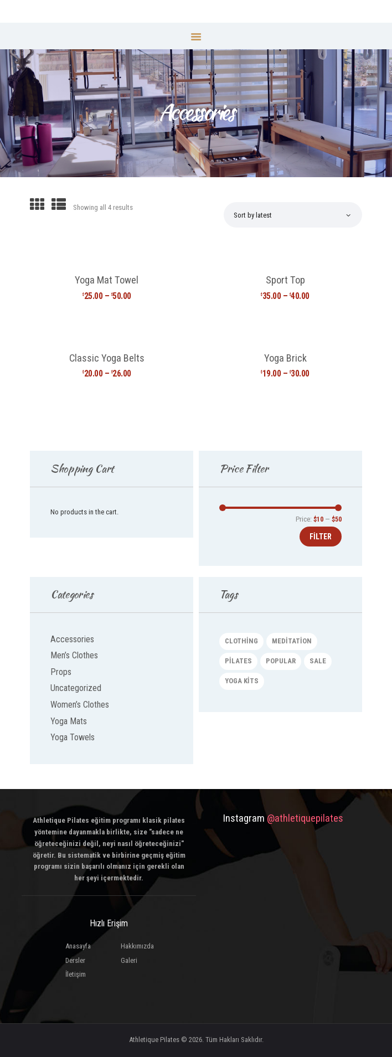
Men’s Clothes (74, 655)
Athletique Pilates (154, 1039)
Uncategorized (75, 688)
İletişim (75, 974)
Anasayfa (78, 946)
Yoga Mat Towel (106, 280)
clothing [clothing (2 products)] (241, 641)
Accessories (72, 639)
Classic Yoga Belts (107, 358)
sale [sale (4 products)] (318, 661)
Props (60, 672)
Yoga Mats (68, 721)
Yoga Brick (285, 358)
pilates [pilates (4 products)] (238, 661)
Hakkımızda (137, 946)
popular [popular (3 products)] (281, 661)
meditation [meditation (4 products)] (292, 641)
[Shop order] (292, 215)
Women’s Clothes (79, 704)
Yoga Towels (72, 737)
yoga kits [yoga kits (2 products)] (242, 681)
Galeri (129, 960)
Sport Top (285, 280)
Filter (321, 536)
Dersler (75, 960)
